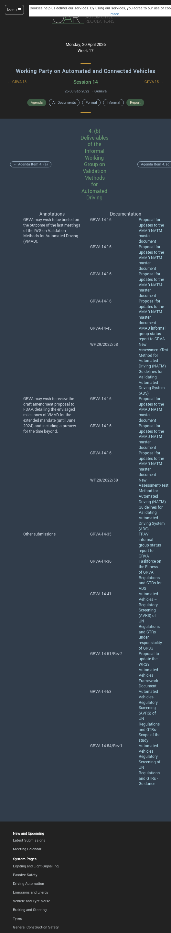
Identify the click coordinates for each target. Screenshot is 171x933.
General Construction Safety (36, 927)
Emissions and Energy (30, 892)
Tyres (17, 918)
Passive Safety (25, 875)
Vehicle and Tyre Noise (31, 901)
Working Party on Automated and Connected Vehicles (85, 71)
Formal (91, 102)
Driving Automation (28, 883)
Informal (113, 102)
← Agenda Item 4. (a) (31, 164)
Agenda (37, 102)
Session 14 (85, 82)
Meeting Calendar (27, 849)
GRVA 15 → (153, 82)
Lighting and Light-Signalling (36, 866)
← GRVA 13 (17, 82)
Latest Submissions (29, 840)
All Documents (64, 102)
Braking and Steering (30, 909)
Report (135, 102)
